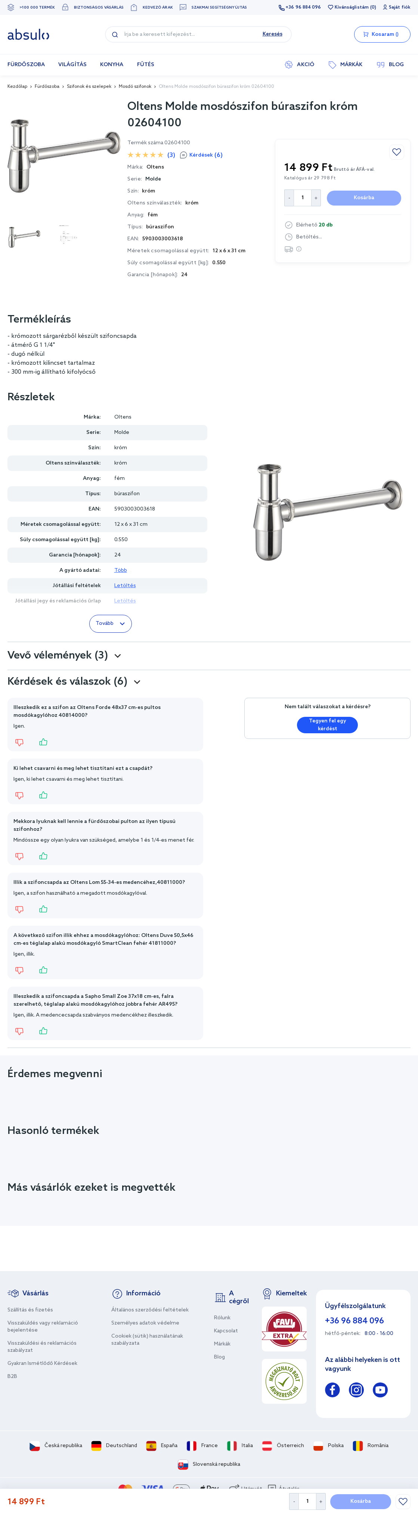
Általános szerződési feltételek (150, 1310)
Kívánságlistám (352, 7)
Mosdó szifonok (135, 86)
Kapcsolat (226, 1331)
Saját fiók (400, 7)
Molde (153, 179)
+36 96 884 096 (303, 7)
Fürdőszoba (47, 86)
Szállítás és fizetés (30, 1310)
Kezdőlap (17, 86)
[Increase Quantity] (321, 1501)
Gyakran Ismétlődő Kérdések (42, 1363)
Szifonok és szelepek (89, 86)
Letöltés (125, 586)
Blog (219, 1357)
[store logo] (28, 34)
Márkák (222, 1344)
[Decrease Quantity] (293, 1501)
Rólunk (222, 1318)
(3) (171, 155)
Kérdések (206, 155)
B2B (12, 1376)
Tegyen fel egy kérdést (327, 725)
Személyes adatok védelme (145, 1323)
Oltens (122, 417)
